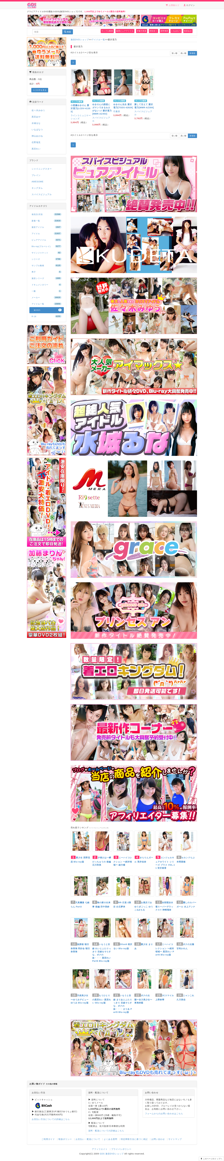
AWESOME (38, 181)
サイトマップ (175, 1139)
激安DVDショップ (80, 39)
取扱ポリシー (65, 1139)
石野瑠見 (36, 142)
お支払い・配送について (88, 1139)
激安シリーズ (47, 278)
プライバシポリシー (121, 1149)
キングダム (37, 188)
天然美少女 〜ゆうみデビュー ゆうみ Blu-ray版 (80, 999)
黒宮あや (36, 117)
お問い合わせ (158, 1139)
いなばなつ (176, 31)
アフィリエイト (100, 1149)
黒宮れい (36, 149)
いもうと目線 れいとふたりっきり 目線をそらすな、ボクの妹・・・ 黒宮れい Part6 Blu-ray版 (101, 952)
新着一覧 (47, 220)
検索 (67, 32)
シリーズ (47, 259)
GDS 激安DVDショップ (112, 1154)
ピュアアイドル (47, 240)
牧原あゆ (188, 31)
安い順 (174, 53)
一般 (47, 291)
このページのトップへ (211, 1159)
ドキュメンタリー (47, 284)
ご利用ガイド (48, 1139)
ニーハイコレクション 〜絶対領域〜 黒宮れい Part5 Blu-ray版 (164, 949)
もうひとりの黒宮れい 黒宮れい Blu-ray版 (101, 999)
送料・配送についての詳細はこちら (106, 1130)
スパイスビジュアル (42, 194)
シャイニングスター (42, 169)
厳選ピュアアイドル (125, 31)
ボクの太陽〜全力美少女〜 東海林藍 (143, 999)
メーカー (47, 297)
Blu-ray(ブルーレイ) (47, 246)
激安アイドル (47, 227)
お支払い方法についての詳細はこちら (51, 1119)
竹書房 (116, 111)
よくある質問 (110, 1139)
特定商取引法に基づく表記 (134, 1139)
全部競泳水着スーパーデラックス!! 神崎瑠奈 (164, 906)
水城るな (36, 123)
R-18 (47, 316)
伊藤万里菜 (141, 31)
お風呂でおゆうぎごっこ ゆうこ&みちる (143, 906)
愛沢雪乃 (48, 310)
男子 (47, 272)
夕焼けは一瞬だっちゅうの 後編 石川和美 (101, 861)
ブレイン (36, 175)
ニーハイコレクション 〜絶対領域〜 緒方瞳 (122, 861)
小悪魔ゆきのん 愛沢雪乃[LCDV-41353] (81, 108)
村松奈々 (153, 31)
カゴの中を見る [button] (40, 90)
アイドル (47, 233)
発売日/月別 (47, 214)
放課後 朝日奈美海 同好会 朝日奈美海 (80, 948)
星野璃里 (164, 31)
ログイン (189, 5)
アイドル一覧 (98, 39)
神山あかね (37, 136)
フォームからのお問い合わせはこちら (164, 1113)
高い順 (183, 53)
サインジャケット (47, 252)
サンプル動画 (107, 31)
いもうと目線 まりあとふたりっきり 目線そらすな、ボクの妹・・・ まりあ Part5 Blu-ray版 (122, 1003)
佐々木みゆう (38, 110)
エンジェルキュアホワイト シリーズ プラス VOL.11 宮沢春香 (165, 862)
